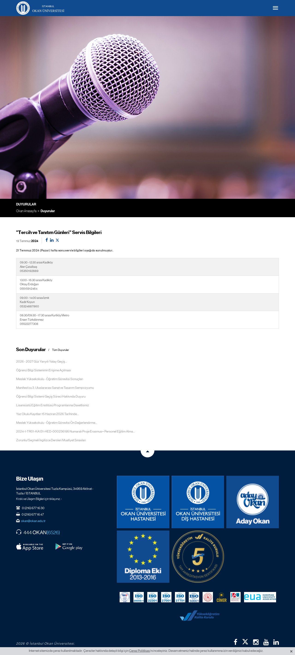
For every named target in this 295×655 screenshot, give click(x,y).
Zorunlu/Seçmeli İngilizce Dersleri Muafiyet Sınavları (51, 440)
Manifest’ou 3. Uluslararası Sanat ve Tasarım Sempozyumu (55, 388)
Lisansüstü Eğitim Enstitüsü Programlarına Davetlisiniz (52, 405)
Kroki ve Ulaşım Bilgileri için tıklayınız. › (39, 499)
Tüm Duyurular (60, 350)
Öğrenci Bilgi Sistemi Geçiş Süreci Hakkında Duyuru (51, 396)
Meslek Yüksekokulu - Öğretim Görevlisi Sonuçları (49, 379)
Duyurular (48, 211)
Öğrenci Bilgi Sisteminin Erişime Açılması (43, 370)
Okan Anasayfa (26, 211)
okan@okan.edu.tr (33, 521)
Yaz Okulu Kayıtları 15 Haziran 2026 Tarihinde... (47, 414)
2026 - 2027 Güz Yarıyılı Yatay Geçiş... (41, 361)
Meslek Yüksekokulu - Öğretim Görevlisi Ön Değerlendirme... (56, 422)
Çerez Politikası (139, 650)
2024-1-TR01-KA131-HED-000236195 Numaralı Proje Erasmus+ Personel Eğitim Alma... (75, 431)
